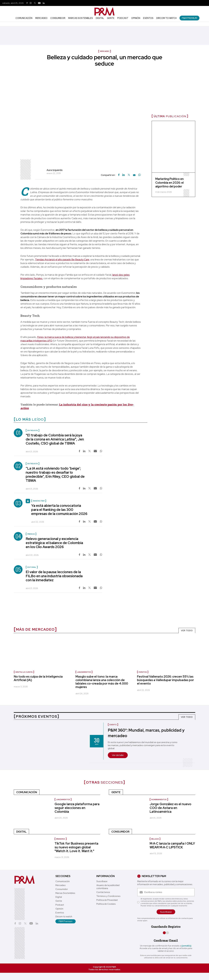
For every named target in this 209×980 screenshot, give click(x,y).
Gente (110, 18)
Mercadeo (41, 18)
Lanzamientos (84, 672)
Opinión (135, 18)
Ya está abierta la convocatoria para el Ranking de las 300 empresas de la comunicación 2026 (59, 509)
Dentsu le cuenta (24, 672)
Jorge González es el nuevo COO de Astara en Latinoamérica (170, 808)
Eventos (148, 18)
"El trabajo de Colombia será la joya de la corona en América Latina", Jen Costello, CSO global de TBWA (55, 439)
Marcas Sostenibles (80, 18)
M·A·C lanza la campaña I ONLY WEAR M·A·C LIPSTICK (172, 845)
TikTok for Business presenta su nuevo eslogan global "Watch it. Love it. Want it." (76, 847)
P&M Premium (189, 18)
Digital (100, 18)
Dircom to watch (166, 18)
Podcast (122, 18)
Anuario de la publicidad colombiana (107, 887)
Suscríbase (101, 881)
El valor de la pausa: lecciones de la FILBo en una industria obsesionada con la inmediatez (54, 576)
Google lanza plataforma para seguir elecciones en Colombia (77, 808)
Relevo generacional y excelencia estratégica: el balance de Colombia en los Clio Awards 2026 (54, 542)
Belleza (155, 839)
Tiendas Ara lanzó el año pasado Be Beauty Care (62, 259)
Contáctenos (103, 892)
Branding (60, 839)
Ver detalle (118, 755)
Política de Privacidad (107, 900)
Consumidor (57, 18)
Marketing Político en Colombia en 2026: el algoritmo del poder (169, 182)
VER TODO (187, 630)
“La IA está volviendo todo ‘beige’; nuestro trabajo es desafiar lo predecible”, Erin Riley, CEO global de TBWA (55, 474)
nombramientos (158, 799)
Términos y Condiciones (108, 896)
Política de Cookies (106, 904)
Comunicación (24, 18)
